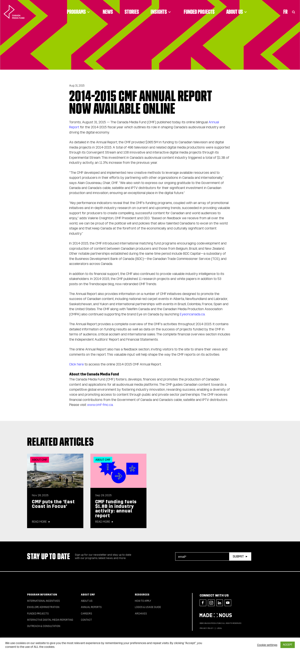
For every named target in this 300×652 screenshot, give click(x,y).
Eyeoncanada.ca (192, 314)
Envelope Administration (43, 607)
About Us (237, 11)
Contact (86, 619)
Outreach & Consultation (43, 626)
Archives (141, 613)
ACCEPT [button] (287, 644)
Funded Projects (199, 11)
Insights (161, 11)
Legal (219, 628)
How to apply (143, 600)
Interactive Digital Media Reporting (50, 619)
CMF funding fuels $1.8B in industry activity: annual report (116, 509)
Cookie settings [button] (267, 645)
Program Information (42, 594)
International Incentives (43, 600)
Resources (142, 594)
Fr (285, 11)
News (108, 11)
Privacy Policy (207, 628)
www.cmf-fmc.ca (100, 405)
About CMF (88, 594)
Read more (39, 521)
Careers (86, 613)
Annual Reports (91, 607)
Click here (76, 364)
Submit (238, 556)
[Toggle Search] (293, 12)
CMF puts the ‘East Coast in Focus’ (53, 504)
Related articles (60, 441)
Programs (79, 11)
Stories (132, 11)
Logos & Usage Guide (148, 607)
